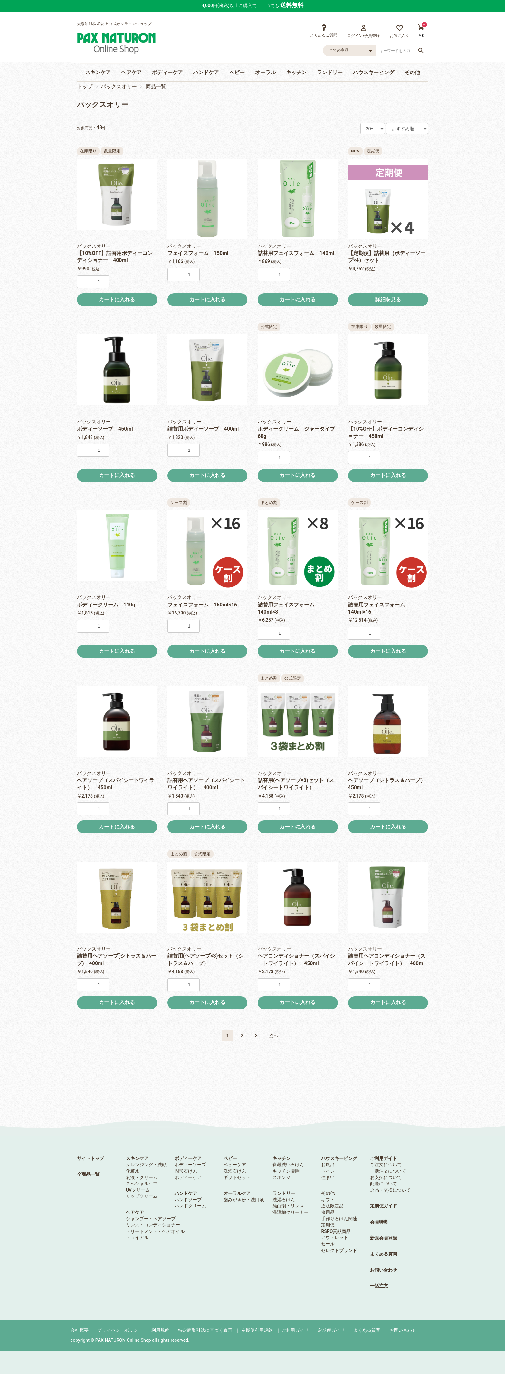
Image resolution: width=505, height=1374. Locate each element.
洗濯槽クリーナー (290, 1212)
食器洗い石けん (288, 1164)
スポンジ (281, 1177)
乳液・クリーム (141, 1177)
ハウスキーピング (373, 72)
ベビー (237, 72)
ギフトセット (237, 1177)
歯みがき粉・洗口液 (244, 1199)
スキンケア (98, 72)
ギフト (328, 1199)
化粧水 (132, 1171)
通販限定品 (332, 1205)
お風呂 (328, 1164)
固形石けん (186, 1171)
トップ (84, 86)
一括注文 (379, 1285)
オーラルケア (237, 1193)
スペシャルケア (141, 1183)
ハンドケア (206, 72)
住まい (328, 1177)
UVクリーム (138, 1190)
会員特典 (379, 1221)
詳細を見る (388, 299)
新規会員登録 (383, 1238)
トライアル (137, 1237)
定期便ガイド (383, 1205)
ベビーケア (235, 1164)
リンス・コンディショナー (153, 1224)
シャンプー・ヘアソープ (151, 1218)
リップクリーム (141, 1196)
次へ (273, 1035)
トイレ (328, 1171)
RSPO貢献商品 (336, 1231)
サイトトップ (90, 1158)
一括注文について (388, 1171)
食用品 (328, 1212)
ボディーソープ (190, 1164)
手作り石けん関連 (339, 1218)
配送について (383, 1183)
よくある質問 (383, 1253)
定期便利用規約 (257, 1330)
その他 (412, 72)
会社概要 (80, 1330)
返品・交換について (390, 1190)
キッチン (296, 72)
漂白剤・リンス (288, 1205)
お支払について (386, 1177)
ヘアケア (131, 72)
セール (328, 1243)
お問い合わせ (383, 1269)
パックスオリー (119, 86)
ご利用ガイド (383, 1158)
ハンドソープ (188, 1199)
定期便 (328, 1224)
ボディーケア (167, 72)
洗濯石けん (235, 1171)
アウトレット (334, 1237)
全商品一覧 (88, 1174)
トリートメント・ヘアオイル (155, 1231)
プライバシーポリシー (119, 1330)
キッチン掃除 (286, 1171)
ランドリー (330, 72)
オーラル (265, 72)
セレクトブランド (339, 1250)
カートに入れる (117, 299)
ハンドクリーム (190, 1205)
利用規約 (160, 1330)
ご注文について (386, 1164)
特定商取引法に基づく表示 (205, 1330)
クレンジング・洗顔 (146, 1164)
